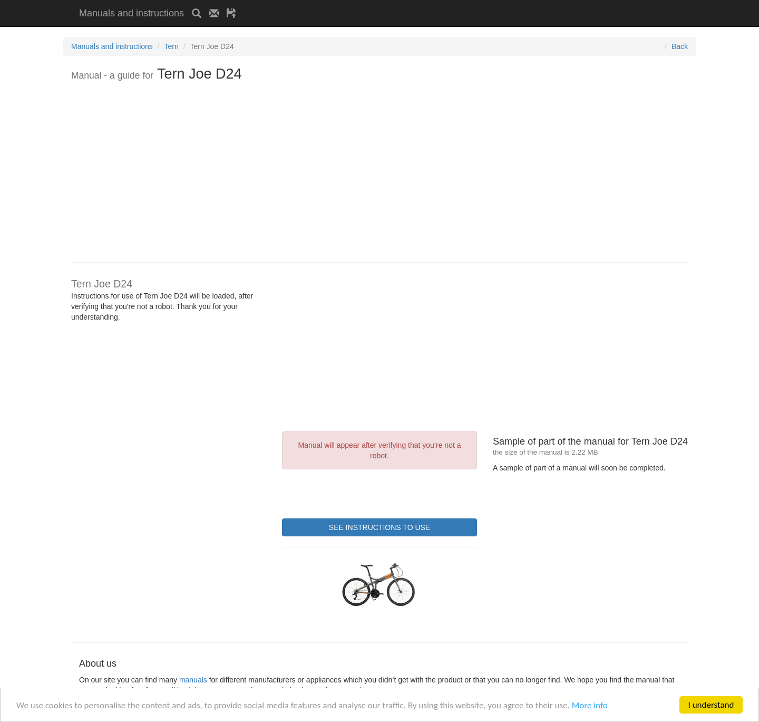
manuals (193, 680)
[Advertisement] (367, 4)
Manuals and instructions (131, 13)
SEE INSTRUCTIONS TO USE (379, 527)
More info (590, 705)
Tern (171, 46)
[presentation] (362, 492)
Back (680, 46)
